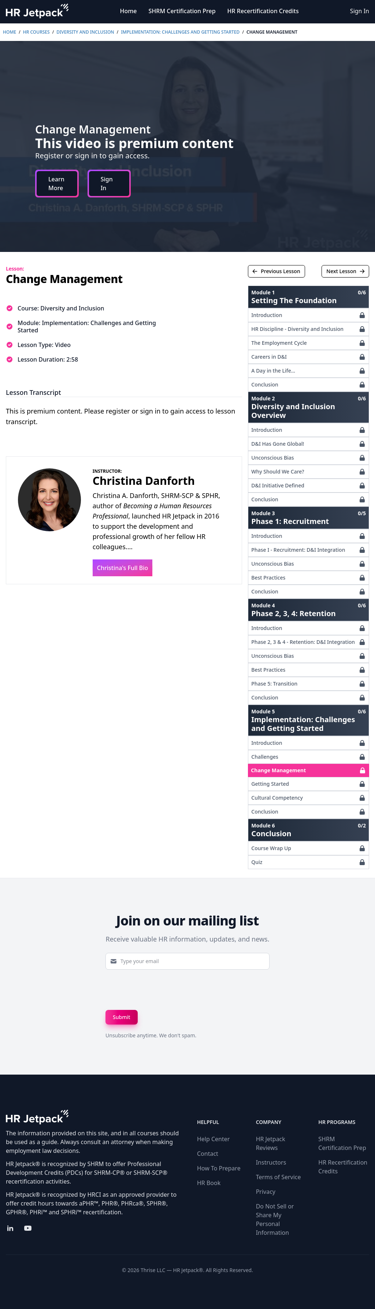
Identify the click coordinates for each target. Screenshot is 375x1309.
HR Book (208, 1183)
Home (128, 11)
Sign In (359, 11)
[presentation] (161, 990)
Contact (207, 1154)
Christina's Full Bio (122, 568)
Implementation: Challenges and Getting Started (180, 32)
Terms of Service (278, 1177)
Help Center (213, 1139)
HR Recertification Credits (263, 11)
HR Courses (36, 32)
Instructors (271, 1162)
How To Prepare (219, 1168)
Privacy (265, 1192)
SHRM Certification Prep (182, 11)
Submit (121, 1017)
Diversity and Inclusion (85, 32)
